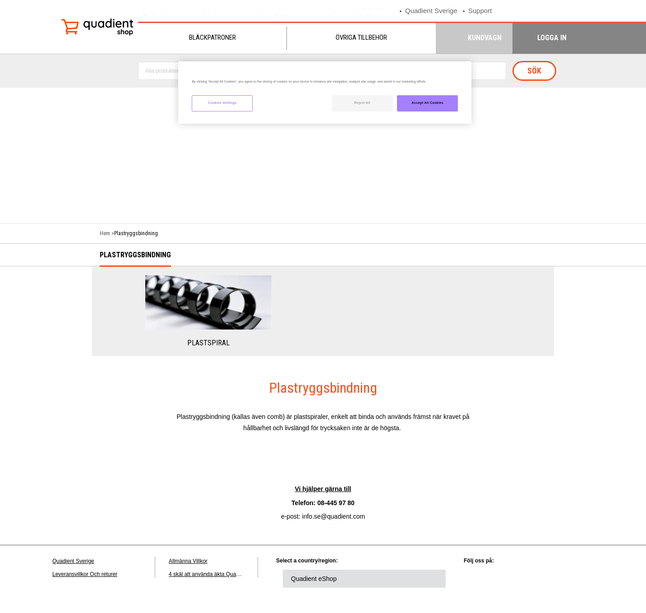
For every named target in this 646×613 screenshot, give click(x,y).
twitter (504, 579)
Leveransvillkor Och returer (84, 574)
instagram (579, 579)
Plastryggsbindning (135, 255)
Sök (534, 70)
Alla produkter (162, 71)
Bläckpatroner (212, 37)
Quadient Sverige (431, 10)
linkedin (480, 579)
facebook (529, 579)
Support (480, 10)
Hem (105, 233)
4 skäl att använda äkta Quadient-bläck (215, 574)
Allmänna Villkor (188, 561)
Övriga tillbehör (361, 37)
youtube (554, 579)
